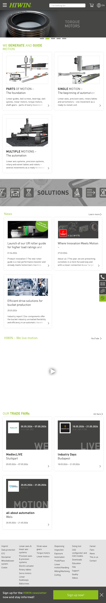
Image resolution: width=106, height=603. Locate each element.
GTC (3, 553)
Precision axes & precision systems (25, 559)
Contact (93, 560)
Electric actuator (26, 565)
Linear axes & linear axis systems (25, 549)
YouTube (95, 338)
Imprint (4, 546)
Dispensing (59, 546)
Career (93, 546)
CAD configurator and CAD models (79, 552)
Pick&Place (59, 560)
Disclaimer (6, 557)
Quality (75, 574)
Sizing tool (76, 546)
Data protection (8, 549)
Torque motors (43, 553)
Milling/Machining (62, 571)
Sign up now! (75, 595)
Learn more (95, 214)
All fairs (98, 413)
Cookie (4, 567)
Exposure (58, 553)
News (92, 553)
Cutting (57, 574)
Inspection (59, 549)
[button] (48, 105)
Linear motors (43, 556)
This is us (94, 557)
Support (75, 570)
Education (76, 563)
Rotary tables (25, 569)
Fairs (92, 549)
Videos (75, 577)
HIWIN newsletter (35, 593)
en (103, 5)
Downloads (77, 559)
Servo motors (25, 573)
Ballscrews (24, 583)
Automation (59, 557)
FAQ (74, 567)
